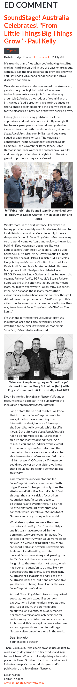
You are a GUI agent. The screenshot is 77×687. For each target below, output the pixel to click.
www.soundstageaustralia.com (24, 683)
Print (11, 50)
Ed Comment (41, 57)
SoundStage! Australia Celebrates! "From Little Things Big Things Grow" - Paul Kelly (38, 29)
